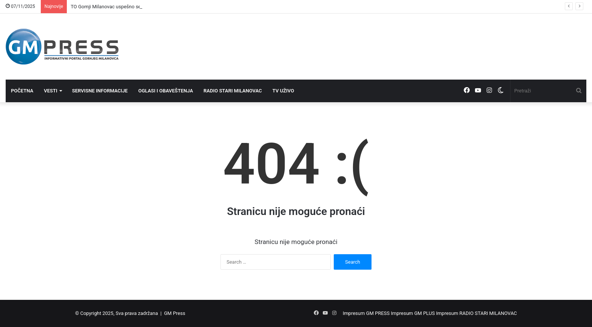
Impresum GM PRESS (366, 313)
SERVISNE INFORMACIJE (100, 91)
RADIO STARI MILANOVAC (233, 91)
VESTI (50, 91)
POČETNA (22, 91)
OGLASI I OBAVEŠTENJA (165, 91)
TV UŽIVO (283, 91)
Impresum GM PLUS (413, 313)
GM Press (174, 313)
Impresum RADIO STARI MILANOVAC (476, 313)
